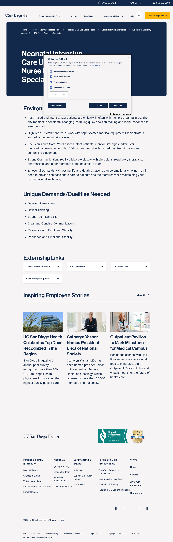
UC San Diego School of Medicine (37, 537)
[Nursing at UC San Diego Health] (81, 30)
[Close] (128, 57)
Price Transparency (63, 486)
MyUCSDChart (107, 2)
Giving (133, 459)
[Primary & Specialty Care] (51, 16)
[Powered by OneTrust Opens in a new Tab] (119, 113)
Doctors (74, 16)
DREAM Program (121, 266)
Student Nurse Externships (38, 266)
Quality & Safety (61, 466)
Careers (134, 475)
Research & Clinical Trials (111, 479)
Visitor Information (32, 481)
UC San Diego (137, 534)
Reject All (98, 105)
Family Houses (30, 492)
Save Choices (56, 105)
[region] (87, 84)
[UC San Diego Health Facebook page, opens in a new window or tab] (131, 508)
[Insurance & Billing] (113, 16)
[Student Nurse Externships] (114, 30)
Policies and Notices (32, 534)
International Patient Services (37, 486)
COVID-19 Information (136, 484)
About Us (59, 460)
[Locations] (90, 16)
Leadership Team (62, 472)
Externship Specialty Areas (38, 278)
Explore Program (77, 266)
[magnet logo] (114, 436)
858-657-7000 (161, 2)
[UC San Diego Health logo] (42, 436)
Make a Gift (79, 484)
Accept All (118, 105)
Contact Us (136, 493)
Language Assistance (116, 534)
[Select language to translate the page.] (133, 3)
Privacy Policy (52, 534)
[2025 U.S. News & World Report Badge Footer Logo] (139, 436)
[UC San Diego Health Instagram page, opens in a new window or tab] (123, 508)
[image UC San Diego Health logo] (22, 16)
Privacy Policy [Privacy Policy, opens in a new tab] (95, 65)
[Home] (24, 30)
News (133, 467)
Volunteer (78, 470)
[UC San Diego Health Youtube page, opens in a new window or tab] (139, 508)
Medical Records (31, 470)
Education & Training (109, 484)
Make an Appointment (157, 16)
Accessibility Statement (74, 534)
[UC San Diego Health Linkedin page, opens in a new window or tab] (116, 508)
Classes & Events (31, 476)
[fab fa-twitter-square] (147, 508)
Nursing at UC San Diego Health (114, 490)
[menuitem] (51, 16)
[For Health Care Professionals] (46, 30)
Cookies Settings (59, 94)
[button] (139, 15)
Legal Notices (96, 534)
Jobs (132, 16)
